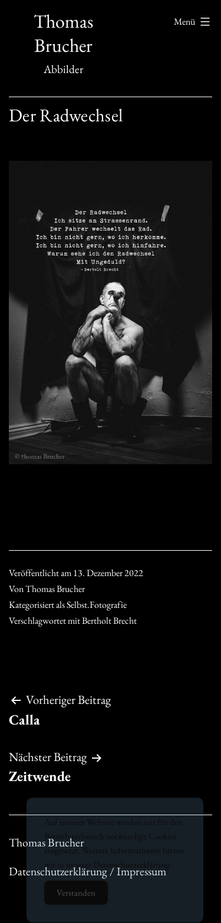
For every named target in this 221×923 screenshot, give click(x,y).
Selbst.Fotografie (97, 604)
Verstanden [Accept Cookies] (76, 898)
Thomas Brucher (63, 33)
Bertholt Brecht (109, 620)
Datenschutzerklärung (131, 870)
